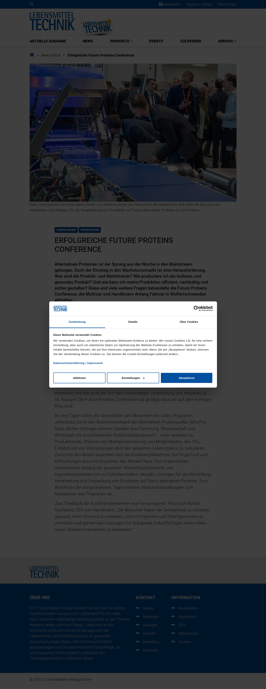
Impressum (95, 363)
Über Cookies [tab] (189, 321)
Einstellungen (133, 377)
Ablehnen (79, 377)
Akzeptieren (186, 377)
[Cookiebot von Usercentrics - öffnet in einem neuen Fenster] (196, 308)
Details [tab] (133, 321)
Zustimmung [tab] (77, 321)
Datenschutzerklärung (69, 363)
